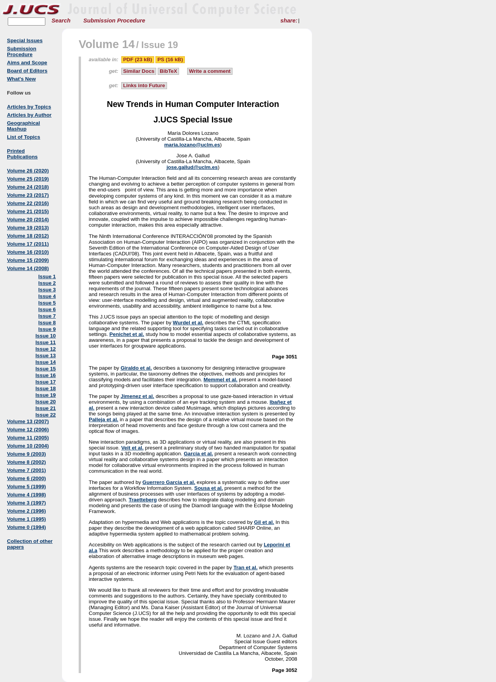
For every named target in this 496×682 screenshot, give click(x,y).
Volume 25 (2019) (28, 179)
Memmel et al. (220, 379)
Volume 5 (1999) (26, 486)
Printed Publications (22, 154)
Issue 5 (47, 303)
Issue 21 (45, 408)
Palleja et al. (103, 419)
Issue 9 (47, 329)
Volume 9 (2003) (26, 454)
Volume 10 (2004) (28, 446)
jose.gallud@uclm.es (192, 167)
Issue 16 (45, 375)
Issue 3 (47, 290)
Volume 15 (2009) (28, 260)
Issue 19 (45, 395)
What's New (21, 79)
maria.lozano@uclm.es (192, 145)
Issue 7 (47, 316)
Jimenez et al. (137, 396)
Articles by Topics (29, 107)
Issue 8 (47, 323)
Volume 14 (107, 44)
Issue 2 (47, 283)
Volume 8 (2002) (26, 462)
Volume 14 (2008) (28, 268)
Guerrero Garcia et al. (169, 482)
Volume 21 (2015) (28, 211)
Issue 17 (45, 382)
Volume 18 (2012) (28, 236)
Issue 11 (45, 342)
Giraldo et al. (136, 368)
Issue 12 (45, 349)
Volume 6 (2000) (26, 478)
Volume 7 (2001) (26, 470)
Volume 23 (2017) (28, 195)
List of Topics (23, 137)
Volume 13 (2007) (28, 421)
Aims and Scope (27, 62)
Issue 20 (45, 402)
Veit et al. (132, 448)
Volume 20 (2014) (28, 219)
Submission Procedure (114, 20)
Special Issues (25, 40)
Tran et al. (245, 567)
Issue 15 (45, 369)
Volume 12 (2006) (28, 429)
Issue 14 (45, 362)
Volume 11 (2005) (28, 438)
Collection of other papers (30, 544)
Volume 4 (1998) (26, 495)
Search (61, 20)
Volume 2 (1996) (26, 511)
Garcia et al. (198, 453)
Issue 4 (47, 296)
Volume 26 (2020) (28, 171)
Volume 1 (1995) (26, 519)
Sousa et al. (208, 488)
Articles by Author (29, 115)
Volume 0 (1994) (26, 527)
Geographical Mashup (23, 126)
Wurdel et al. (188, 323)
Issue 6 (47, 309)
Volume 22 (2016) (28, 203)
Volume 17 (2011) (28, 244)
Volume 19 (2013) (28, 228)
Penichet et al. (126, 334)
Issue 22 (45, 415)
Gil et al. (264, 522)
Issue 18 (45, 388)
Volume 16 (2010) (28, 252)
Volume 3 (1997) (26, 503)
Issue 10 (45, 336)
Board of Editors (27, 71)
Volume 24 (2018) (28, 187)
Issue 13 (45, 355)
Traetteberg (143, 500)
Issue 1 (47, 276)
